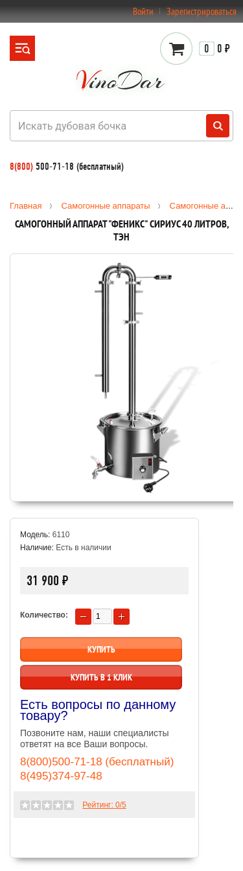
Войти (143, 11)
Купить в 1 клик (101, 677)
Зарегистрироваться (202, 11)
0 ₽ (214, 48)
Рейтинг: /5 (104, 804)
